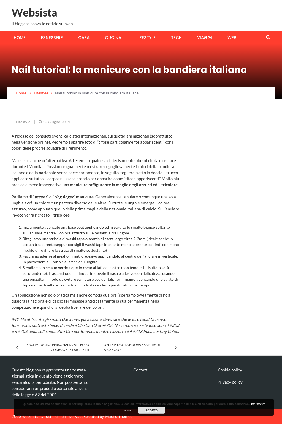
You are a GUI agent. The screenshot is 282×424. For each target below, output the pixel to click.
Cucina (113, 37)
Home (20, 37)
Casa (84, 37)
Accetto (151, 410)
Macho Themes (118, 416)
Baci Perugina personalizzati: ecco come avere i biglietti (57, 347)
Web (231, 37)
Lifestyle (146, 37)
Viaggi (204, 37)
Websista (34, 12)
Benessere (52, 37)
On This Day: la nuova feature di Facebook (132, 347)
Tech (176, 37)
